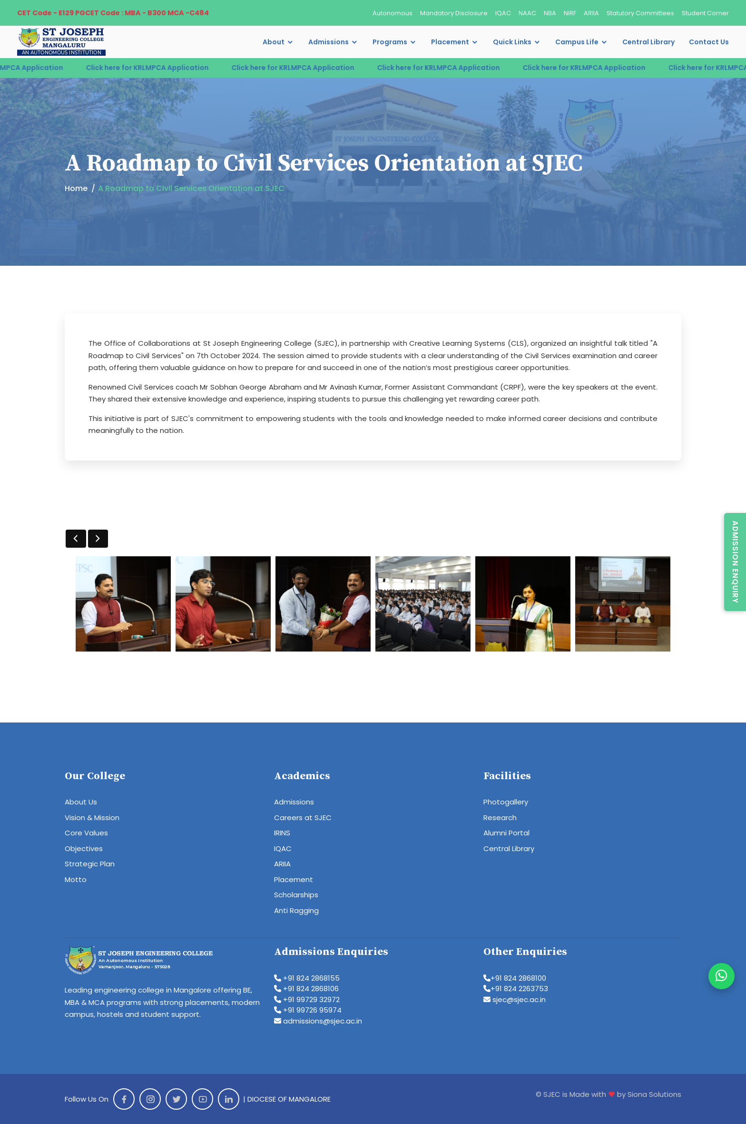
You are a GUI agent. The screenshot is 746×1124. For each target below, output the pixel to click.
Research (500, 818)
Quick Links (512, 42)
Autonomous (392, 13)
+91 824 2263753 (515, 989)
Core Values (86, 833)
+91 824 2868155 (307, 978)
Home (76, 188)
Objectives (84, 848)
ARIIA (591, 13)
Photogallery (505, 802)
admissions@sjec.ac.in (318, 1021)
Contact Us (709, 42)
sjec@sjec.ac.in (514, 999)
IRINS (282, 833)
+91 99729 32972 (307, 999)
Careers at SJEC (303, 818)
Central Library (648, 42)
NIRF (570, 13)
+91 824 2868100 (514, 978)
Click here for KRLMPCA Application (157, 67)
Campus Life (577, 42)
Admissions (328, 42)
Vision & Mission (92, 818)
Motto (76, 879)
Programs (390, 42)
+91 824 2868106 (306, 989)
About (274, 42)
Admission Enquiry (735, 562)
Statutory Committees (640, 13)
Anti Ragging (296, 910)
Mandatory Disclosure (454, 13)
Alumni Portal (506, 833)
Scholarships (296, 895)
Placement (450, 42)
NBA (550, 13)
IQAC (503, 13)
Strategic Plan (90, 864)
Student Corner (705, 13)
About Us (81, 802)
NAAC (527, 13)
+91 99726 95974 (308, 1010)
